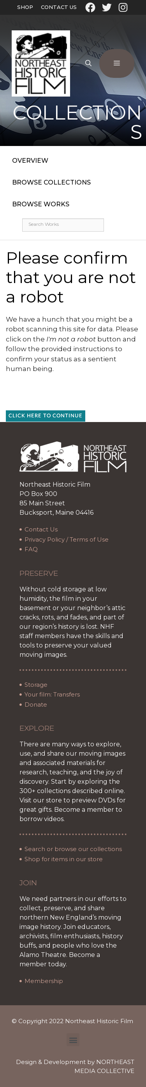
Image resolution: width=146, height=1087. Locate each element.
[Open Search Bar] (88, 63)
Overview (30, 160)
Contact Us (59, 7)
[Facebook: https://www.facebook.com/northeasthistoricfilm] (90, 7)
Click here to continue (46, 416)
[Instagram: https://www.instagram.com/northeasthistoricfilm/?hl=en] (123, 7)
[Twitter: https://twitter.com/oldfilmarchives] (107, 7)
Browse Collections (51, 182)
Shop (25, 7)
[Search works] (63, 225)
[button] (73, 1039)
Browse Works (40, 204)
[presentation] (71, 389)
